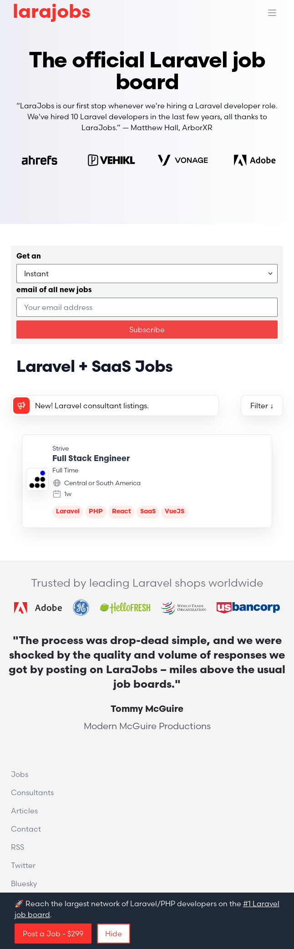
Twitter (23, 865)
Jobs (19, 774)
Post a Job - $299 (53, 933)
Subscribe (147, 329)
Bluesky (24, 883)
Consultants (32, 792)
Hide (113, 933)
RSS (17, 847)
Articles (24, 810)
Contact (26, 828)
